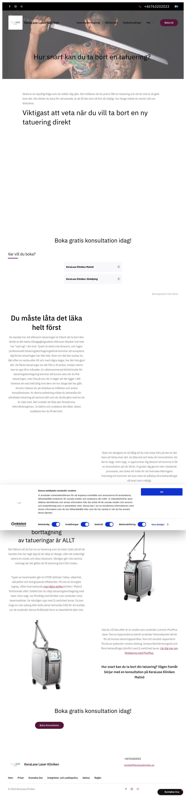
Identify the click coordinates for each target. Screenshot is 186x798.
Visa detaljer (157, 792)
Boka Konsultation (49, 725)
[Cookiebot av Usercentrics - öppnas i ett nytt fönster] (19, 792)
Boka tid (169, 22)
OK (161, 759)
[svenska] (176, 6)
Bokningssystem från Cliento (165, 294)
